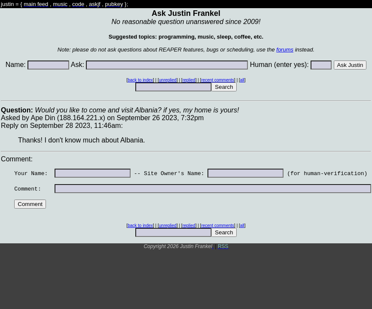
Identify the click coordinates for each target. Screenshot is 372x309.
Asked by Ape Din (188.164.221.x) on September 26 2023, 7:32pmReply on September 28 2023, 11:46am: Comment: (186, 176)
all (242, 80)
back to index (140, 80)
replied (189, 80)
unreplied (168, 80)
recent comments (217, 80)
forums (284, 49)
